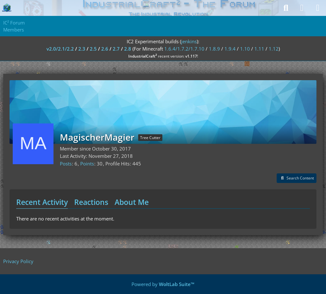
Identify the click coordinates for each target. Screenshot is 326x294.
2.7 (116, 49)
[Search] (286, 8)
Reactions (91, 202)
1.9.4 (230, 49)
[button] (296, 178)
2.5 (93, 49)
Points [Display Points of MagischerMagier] (87, 163)
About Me (132, 202)
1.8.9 (214, 49)
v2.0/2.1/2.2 (60, 49)
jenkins (189, 41)
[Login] (301, 8)
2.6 (104, 49)
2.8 (127, 49)
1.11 (259, 49)
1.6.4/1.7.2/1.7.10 (184, 49)
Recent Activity (42, 202)
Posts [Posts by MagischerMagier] (66, 163)
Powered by (163, 284)
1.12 (274, 49)
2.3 (81, 49)
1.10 (245, 49)
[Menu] (317, 8)
